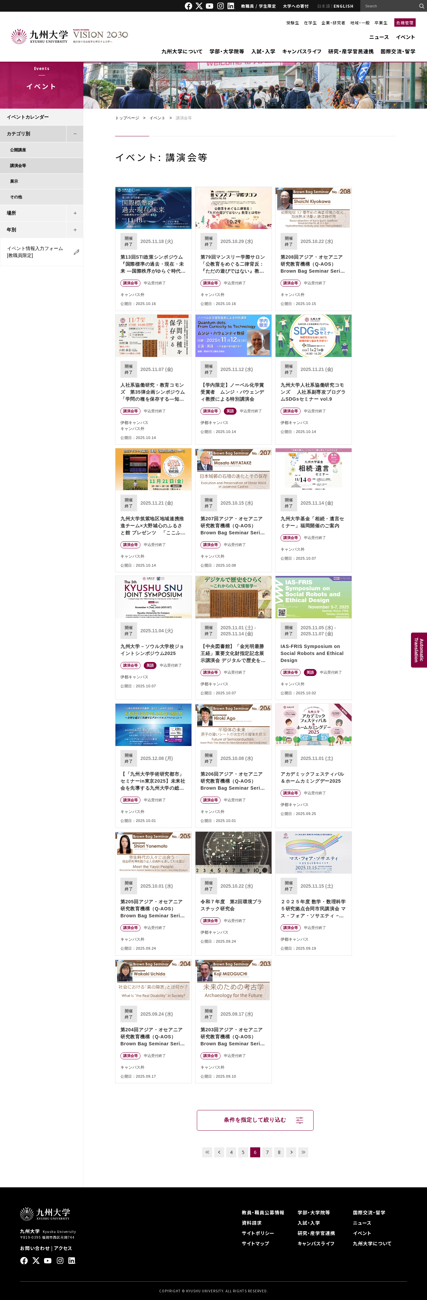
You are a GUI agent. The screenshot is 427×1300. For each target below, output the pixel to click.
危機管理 (405, 22)
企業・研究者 (334, 22)
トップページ (127, 118)
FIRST (207, 1152)
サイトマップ (255, 1243)
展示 (14, 181)
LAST (303, 1152)
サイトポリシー (258, 1233)
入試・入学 (263, 51)
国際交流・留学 (398, 51)
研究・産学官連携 (316, 1233)
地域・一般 (360, 22)
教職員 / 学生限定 (258, 6)
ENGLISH (344, 6)
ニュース (379, 36)
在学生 (310, 22)
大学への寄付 (296, 6)
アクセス (63, 1248)
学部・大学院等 (227, 51)
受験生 (292, 22)
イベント (406, 36)
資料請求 (252, 1222)
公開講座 (18, 150)
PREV (219, 1152)
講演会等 (18, 165)
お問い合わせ (35, 1248)
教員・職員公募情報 (263, 1212)
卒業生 (381, 22)
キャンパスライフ (302, 51)
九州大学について (182, 51)
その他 (16, 197)
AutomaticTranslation (419, 650)
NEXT (291, 1152)
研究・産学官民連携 (351, 51)
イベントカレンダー (28, 117)
